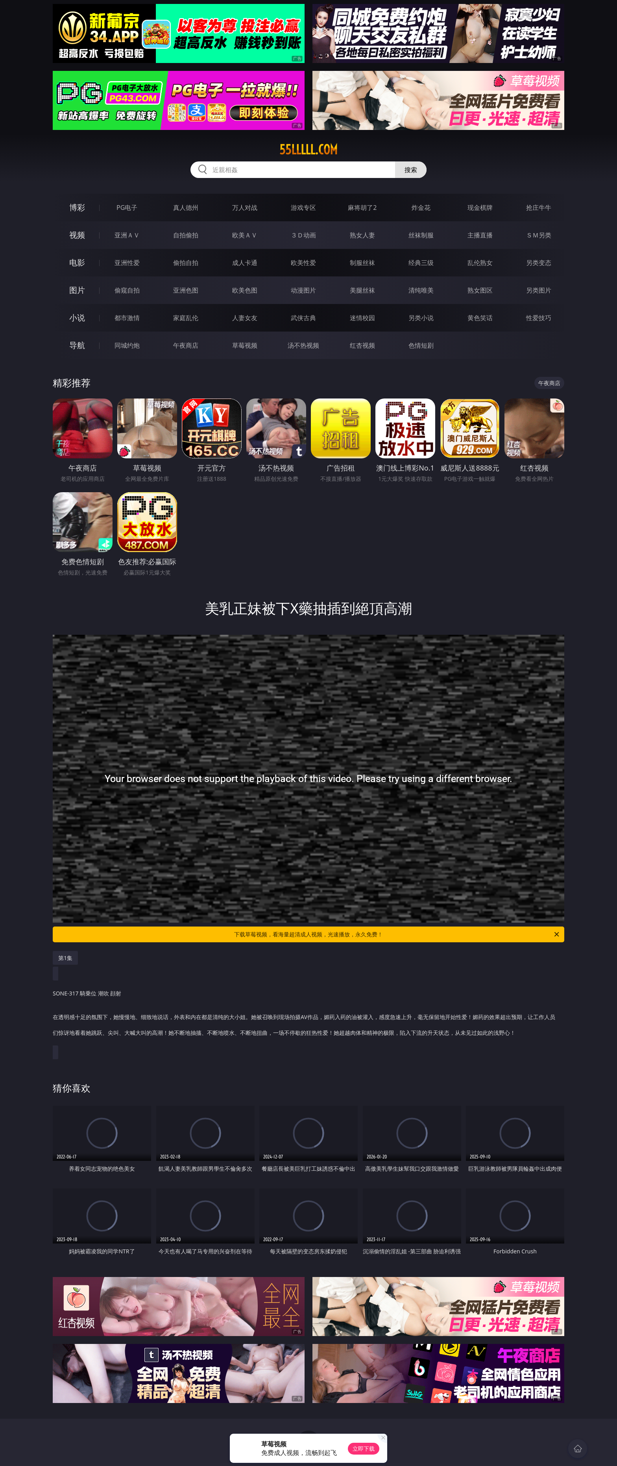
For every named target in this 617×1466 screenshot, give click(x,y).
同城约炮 (127, 345)
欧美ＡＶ (244, 235)
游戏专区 (303, 207)
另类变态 (538, 262)
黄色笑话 (480, 317)
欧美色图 (244, 290)
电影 (77, 262)
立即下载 (364, 1448)
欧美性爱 (303, 262)
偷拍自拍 (185, 262)
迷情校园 (362, 317)
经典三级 (421, 262)
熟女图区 (480, 290)
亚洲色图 (185, 290)
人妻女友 (244, 317)
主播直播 (480, 235)
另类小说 (421, 317)
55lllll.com (308, 150)
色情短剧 (421, 345)
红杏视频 (362, 345)
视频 (77, 235)
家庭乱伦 (185, 317)
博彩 (77, 207)
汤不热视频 (303, 345)
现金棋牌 (480, 207)
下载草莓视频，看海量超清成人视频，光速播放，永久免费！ (397, 934)
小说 (77, 317)
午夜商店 (185, 345)
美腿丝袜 (362, 290)
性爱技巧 (538, 317)
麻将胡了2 (362, 207)
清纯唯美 (421, 290)
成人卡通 (244, 262)
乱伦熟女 (480, 262)
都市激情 (127, 317)
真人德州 (185, 207)
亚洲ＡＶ (127, 235)
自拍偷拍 (185, 235)
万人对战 (244, 207)
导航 (77, 345)
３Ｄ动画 (303, 235)
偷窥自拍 (127, 290)
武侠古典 (303, 317)
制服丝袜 (362, 262)
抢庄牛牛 (538, 207)
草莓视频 (244, 345)
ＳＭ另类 (538, 235)
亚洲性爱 (127, 262)
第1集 (65, 958)
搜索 (411, 169)
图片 (77, 290)
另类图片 (538, 290)
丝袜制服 (421, 235)
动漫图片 (303, 290)
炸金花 (421, 207)
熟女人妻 (362, 235)
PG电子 (126, 207)
